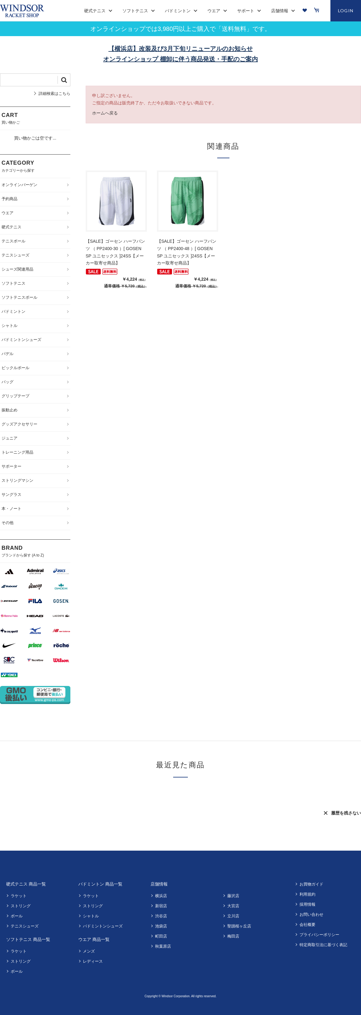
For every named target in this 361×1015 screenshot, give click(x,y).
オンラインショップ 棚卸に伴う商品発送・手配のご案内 (180, 59)
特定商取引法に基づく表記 (323, 944)
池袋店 (161, 926)
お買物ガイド (311, 884)
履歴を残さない (346, 813)
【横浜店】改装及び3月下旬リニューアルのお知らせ (180, 48)
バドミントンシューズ (103, 926)
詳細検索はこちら (54, 93)
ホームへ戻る (105, 112)
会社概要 (307, 924)
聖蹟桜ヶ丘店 (239, 926)
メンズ (89, 951)
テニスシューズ (25, 926)
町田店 (161, 936)
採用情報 (307, 904)
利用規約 (307, 894)
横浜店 (161, 895)
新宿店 (161, 906)
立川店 (233, 916)
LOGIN (346, 10)
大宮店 (233, 906)
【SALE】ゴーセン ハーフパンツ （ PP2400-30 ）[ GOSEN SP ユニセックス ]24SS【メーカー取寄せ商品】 (115, 252)
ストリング (21, 906)
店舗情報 (159, 884)
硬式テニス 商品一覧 (26, 884)
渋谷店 (161, 916)
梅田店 (233, 936)
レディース (93, 961)
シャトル (91, 916)
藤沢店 (233, 895)
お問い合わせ (311, 914)
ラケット (19, 895)
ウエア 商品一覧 (94, 939)
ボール (17, 916)
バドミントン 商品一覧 (100, 884)
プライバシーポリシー (319, 934)
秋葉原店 (163, 946)
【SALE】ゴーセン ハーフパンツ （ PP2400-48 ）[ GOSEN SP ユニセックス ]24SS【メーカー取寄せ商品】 (186, 252)
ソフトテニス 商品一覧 (28, 939)
